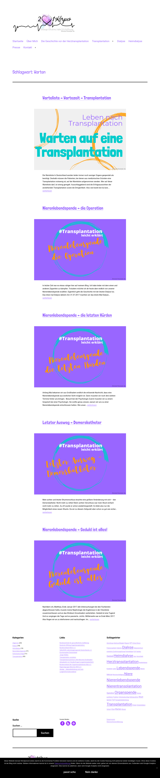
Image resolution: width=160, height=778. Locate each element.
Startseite (17, 41)
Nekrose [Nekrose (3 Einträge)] (109, 674)
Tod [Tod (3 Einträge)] (113, 700)
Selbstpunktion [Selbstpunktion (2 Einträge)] (134, 697)
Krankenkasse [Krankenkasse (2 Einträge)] (143, 662)
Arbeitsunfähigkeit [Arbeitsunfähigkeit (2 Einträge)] (119, 643)
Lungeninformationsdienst (68, 672)
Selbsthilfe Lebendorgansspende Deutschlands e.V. (76, 650)
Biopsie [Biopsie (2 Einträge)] (127, 643)
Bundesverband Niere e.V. (68, 648)
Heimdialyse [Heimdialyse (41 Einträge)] (123, 656)
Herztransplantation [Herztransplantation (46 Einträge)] (122, 662)
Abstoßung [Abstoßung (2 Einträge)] (110, 643)
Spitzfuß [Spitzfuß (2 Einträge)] (109, 700)
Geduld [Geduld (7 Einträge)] (110, 656)
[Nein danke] (157, 768)
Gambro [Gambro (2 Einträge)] (138, 651)
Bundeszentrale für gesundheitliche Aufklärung (74, 643)
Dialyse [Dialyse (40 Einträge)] (127, 647)
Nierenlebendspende (19, 651)
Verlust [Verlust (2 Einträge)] (109, 709)
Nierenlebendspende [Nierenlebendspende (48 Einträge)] (123, 680)
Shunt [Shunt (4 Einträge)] (141, 697)
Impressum (111, 719)
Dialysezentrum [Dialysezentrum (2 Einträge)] (138, 648)
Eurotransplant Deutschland (68, 652)
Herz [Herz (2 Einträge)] (134, 656)
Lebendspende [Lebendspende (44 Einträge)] (128, 668)
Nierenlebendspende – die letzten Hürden (77, 315)
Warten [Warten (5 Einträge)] (118, 709)
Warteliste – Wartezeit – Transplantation (76, 97)
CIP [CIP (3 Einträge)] (130, 643)
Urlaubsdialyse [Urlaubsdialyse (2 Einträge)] (141, 705)
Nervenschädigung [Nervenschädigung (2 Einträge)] (118, 674)
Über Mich (32, 41)
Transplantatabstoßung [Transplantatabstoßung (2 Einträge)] (122, 700)
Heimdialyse (135, 41)
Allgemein (15, 643)
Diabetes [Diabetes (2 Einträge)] (119, 648)
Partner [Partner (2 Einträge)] (139, 693)
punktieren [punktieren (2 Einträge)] (110, 697)
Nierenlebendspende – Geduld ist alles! (74, 529)
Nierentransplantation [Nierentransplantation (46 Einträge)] (124, 686)
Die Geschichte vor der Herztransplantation (65, 41)
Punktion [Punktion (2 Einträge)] (115, 697)
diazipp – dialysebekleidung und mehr (72, 669)
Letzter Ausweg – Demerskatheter (72, 422)
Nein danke (91, 772)
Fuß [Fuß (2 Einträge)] (135, 651)
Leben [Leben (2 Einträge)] (114, 669)
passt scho (70, 772)
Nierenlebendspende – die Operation (72, 208)
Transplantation (100, 41)
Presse (16, 47)
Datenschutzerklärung (115, 722)
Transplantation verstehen (68, 657)
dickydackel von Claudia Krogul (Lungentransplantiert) (77, 662)
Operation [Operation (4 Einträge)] (110, 693)
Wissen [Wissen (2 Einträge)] (124, 709)
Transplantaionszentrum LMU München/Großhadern (76, 660)
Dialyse (121, 41)
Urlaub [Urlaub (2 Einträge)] (134, 705)
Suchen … (17, 725)
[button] (62, 723)
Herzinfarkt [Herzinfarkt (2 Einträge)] (139, 656)
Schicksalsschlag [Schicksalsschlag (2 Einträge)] (124, 697)
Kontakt (27, 47)
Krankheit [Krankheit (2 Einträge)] (109, 669)
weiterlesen (47, 191)
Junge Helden (64, 655)
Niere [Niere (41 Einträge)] (128, 674)
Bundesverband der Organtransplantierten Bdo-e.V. (76, 664)
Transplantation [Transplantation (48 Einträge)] (119, 704)
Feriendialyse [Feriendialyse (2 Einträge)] (129, 651)
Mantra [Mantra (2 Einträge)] (142, 669)
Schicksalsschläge (18, 654)
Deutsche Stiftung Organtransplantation (72, 645)
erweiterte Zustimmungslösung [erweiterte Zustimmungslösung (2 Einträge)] (116, 651)
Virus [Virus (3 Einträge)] (113, 709)
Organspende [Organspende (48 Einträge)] (125, 692)
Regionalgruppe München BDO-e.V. (71, 667)
